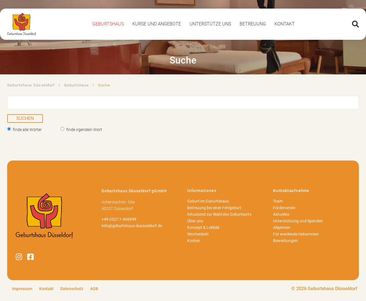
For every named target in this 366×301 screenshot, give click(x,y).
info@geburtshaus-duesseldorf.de (132, 225)
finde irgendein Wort (84, 129)
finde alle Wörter (27, 129)
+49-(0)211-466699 (119, 219)
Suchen (25, 118)
